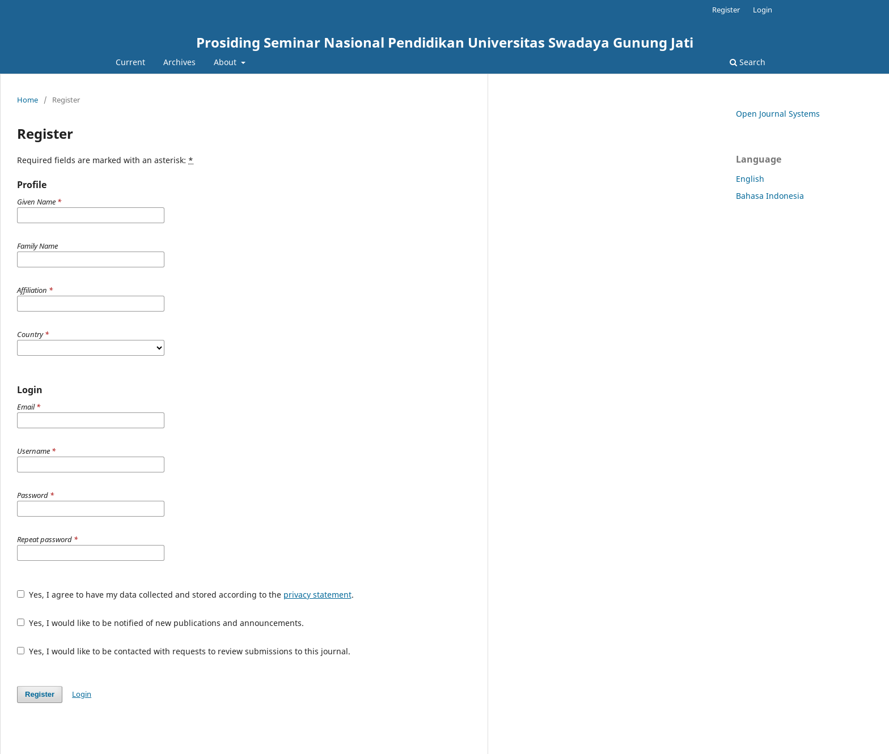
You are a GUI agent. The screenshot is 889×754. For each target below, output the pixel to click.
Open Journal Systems (778, 113)
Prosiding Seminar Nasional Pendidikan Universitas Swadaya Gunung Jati (444, 42)
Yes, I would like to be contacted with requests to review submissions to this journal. (183, 651)
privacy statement (317, 594)
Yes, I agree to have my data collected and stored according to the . (185, 594)
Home (27, 100)
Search (747, 62)
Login (762, 10)
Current (130, 62)
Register (726, 10)
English (750, 178)
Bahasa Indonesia (770, 195)
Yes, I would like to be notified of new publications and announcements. (160, 622)
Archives (179, 62)
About (226, 62)
